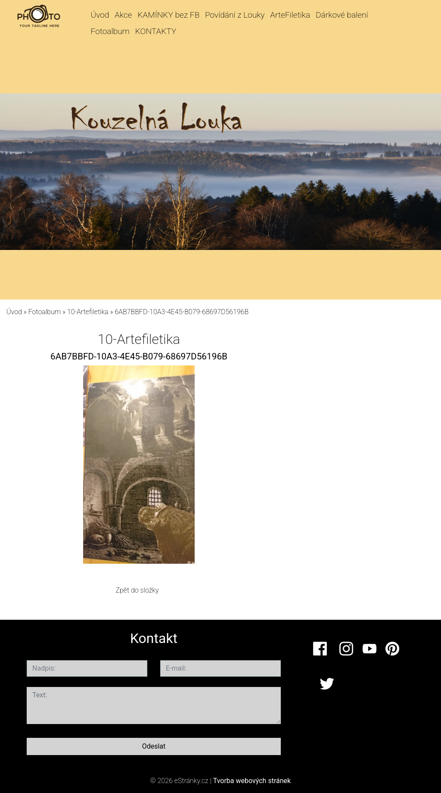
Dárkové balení (342, 15)
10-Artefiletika (88, 312)
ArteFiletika (290, 15)
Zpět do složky (136, 590)
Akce (123, 15)
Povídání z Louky (234, 15)
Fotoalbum (110, 31)
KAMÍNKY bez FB (168, 15)
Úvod (100, 15)
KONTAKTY (156, 31)
